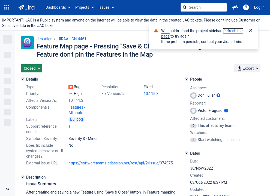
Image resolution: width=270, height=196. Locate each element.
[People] (186, 79)
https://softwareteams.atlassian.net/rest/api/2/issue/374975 (120, 163)
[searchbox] (204, 7)
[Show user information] (218, 95)
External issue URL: (42, 163)
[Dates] (186, 153)
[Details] (23, 79)
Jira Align (44, 39)
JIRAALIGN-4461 (72, 39)
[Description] (23, 177)
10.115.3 (151, 93)
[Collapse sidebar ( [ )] (7, 189)
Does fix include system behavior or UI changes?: (44, 150)
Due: (194, 161)
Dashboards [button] (56, 7)
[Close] (250, 30)
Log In (259, 7)
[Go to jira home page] (26, 7)
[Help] (246, 7)
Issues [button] (104, 7)
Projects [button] (82, 7)
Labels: (32, 119)
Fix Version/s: (113, 93)
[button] (6, 7)
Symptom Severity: (42, 138)
